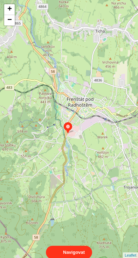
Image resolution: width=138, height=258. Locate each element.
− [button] (9, 20)
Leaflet (130, 249)
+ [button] (9, 9)
